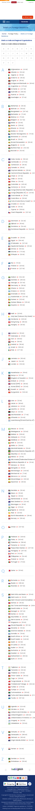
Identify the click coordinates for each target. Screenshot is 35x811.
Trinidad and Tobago (18, 684)
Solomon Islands (17, 631)
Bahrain (14, 109)
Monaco (14, 465)
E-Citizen (21, 791)
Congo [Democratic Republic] (22, 190)
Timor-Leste (15, 676)
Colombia (14, 184)
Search (32, 22)
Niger (13, 507)
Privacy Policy (24, 787)
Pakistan (14, 537)
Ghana (13, 288)
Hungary (14, 325)
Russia (13, 583)
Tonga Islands (16, 681)
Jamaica (14, 358)
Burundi (13, 151)
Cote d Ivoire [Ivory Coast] (20, 201)
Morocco (14, 476)
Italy (12, 350)
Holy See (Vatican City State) (21, 316)
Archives (15, 792)
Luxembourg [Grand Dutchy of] (22, 420)
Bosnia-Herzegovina (18, 134)
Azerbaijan (15, 97)
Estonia (13, 252)
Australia (14, 92)
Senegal (14, 611)
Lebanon (14, 406)
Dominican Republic (18, 229)
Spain (13, 642)
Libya (13, 412)
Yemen (13, 749)
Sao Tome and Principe (19, 605)
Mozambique (15, 479)
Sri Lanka (14, 645)
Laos (12, 401)
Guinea (13, 299)
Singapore (14, 622)
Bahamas (14, 106)
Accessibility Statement (11, 791)
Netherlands (15, 499)
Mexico (13, 457)
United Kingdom (17, 715)
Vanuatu (14, 732)
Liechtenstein (16, 415)
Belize (13, 123)
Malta (13, 445)
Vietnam (14, 737)
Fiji (12, 263)
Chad (13, 176)
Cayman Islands (17, 170)
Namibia (14, 490)
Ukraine (14, 709)
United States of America (20, 718)
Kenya (13, 375)
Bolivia (13, 131)
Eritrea (13, 249)
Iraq (12, 341)
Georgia (14, 283)
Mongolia (14, 468)
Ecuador (14, 238)
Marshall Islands (17, 448)
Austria (13, 94)
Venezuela (15, 734)
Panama (14, 545)
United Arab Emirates (19, 712)
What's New (27, 17)
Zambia (14, 758)
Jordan (13, 364)
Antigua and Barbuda (18, 83)
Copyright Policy (11, 789)
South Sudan (15, 639)
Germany (14, 285)
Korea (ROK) (15, 386)
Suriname (14, 650)
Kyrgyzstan (15, 392)
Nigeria (13, 510)
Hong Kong (15, 322)
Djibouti (13, 223)
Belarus (13, 117)
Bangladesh (15, 111)
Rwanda (14, 586)
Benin (13, 125)
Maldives (14, 440)
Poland (13, 559)
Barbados (14, 114)
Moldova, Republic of (18, 462)
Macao (13, 429)
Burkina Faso (15, 148)
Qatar (13, 570)
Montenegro (15, 471)
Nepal (13, 496)
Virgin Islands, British (18, 740)
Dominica (14, 226)
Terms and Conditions (13, 787)
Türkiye (13, 690)
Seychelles (15, 617)
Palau (13, 539)
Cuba (13, 207)
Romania (14, 580)
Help (20, 792)
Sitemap (4, 2)
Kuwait (13, 389)
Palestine (14, 542)
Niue (12, 513)
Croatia (14, 204)
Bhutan (13, 128)
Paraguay (14, 551)
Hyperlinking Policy (22, 789)
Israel (13, 347)
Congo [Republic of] (18, 193)
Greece (14, 291)
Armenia (14, 89)
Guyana (14, 305)
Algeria (13, 75)
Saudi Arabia (15, 608)
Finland (13, 266)
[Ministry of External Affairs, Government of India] (17, 9)
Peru (12, 553)
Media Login (20, 2)
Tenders (28, 791)
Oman (13, 527)
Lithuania (14, 417)
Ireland (13, 344)
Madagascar (15, 431)
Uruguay (14, 720)
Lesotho (14, 409)
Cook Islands (15, 195)
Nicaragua (14, 504)
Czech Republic (16, 212)
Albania (14, 72)
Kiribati (13, 381)
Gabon (13, 277)
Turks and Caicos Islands (20, 695)
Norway (14, 518)
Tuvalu (13, 698)
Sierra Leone (15, 619)
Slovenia (14, 628)
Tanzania (14, 670)
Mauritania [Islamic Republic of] (22, 451)
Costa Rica (15, 198)
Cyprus (13, 209)
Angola (13, 80)
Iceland (13, 333)
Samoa (13, 603)
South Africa (15, 636)
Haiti (12, 313)
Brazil (13, 139)
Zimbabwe (15, 761)
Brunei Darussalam (18, 142)
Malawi (13, 434)
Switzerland (15, 656)
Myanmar (14, 482)
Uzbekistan (15, 723)
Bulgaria (14, 145)
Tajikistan (14, 667)
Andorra (14, 78)
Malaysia (14, 437)
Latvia (13, 403)
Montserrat (15, 473)
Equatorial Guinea (17, 246)
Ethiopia (14, 254)
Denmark (14, 221)
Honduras (14, 319)
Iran (12, 339)
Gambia (14, 280)
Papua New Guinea (18, 548)
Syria (13, 659)
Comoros (14, 187)
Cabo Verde (15, 159)
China (13, 181)
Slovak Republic (16, 625)
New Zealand (15, 501)
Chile (13, 179)
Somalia (14, 633)
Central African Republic (20, 173)
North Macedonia (17, 515)
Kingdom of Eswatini (18, 378)
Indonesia (14, 336)
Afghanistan (15, 69)
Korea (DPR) (15, 384)
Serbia (13, 614)
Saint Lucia (15, 597)
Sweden (14, 653)
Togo (13, 678)
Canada (14, 167)
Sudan (13, 647)
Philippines (15, 556)
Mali (12, 443)
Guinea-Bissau (16, 302)
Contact (9, 2)
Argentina (14, 86)
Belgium (14, 120)
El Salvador (15, 243)
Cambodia (15, 162)
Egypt (13, 240)
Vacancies (24, 22)
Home (4, 34)
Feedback (14, 2)
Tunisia (13, 687)
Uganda (14, 706)
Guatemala (15, 297)
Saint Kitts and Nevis (18, 594)
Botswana (14, 137)
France (13, 268)
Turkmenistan (16, 692)
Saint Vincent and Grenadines (22, 600)
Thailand (14, 673)
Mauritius (14, 454)
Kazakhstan (15, 372)
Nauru (13, 493)
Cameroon (15, 165)
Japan (13, 361)
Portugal (14, 562)
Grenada (14, 294)
